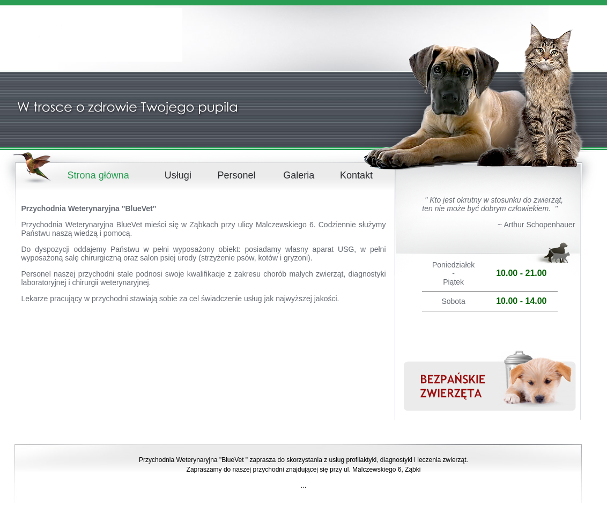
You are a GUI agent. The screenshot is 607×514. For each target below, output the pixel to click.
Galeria (298, 175)
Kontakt (356, 175)
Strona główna (98, 175)
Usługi (178, 175)
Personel (236, 175)
